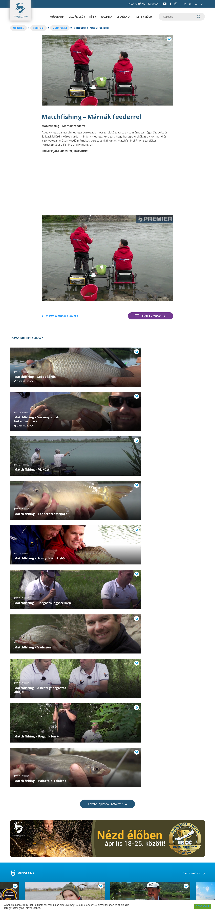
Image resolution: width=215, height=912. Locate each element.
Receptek (106, 16)
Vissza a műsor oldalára (62, 316)
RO (184, 3)
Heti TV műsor (144, 16)
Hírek (92, 16)
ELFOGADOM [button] (202, 906)
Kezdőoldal (18, 27)
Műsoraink (57, 16)
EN (202, 3)
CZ (196, 3)
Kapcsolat (154, 3)
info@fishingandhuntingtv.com (63, 872)
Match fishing (60, 27)
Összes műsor (191, 760)
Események (123, 16)
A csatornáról (137, 3)
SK (190, 3)
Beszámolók (77, 16)
